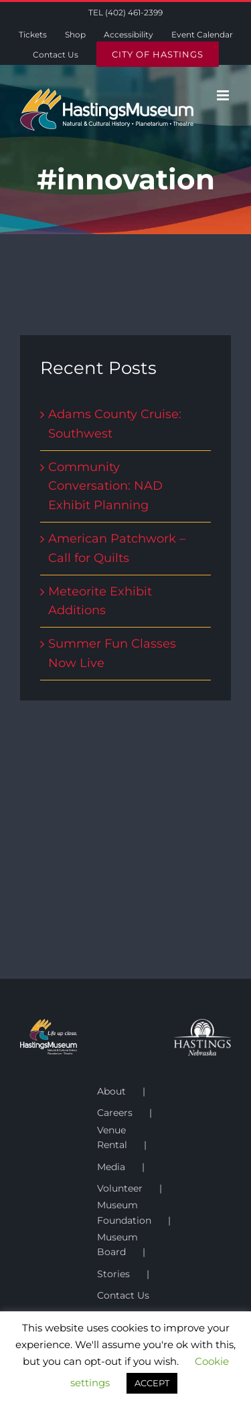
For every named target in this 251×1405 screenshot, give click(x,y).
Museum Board (117, 1244)
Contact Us (123, 1295)
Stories (113, 1274)
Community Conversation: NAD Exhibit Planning (105, 486)
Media (111, 1167)
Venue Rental (112, 1137)
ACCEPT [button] (152, 1383)
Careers (115, 1113)
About (111, 1091)
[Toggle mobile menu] (224, 95)
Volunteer (120, 1188)
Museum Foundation (124, 1212)
